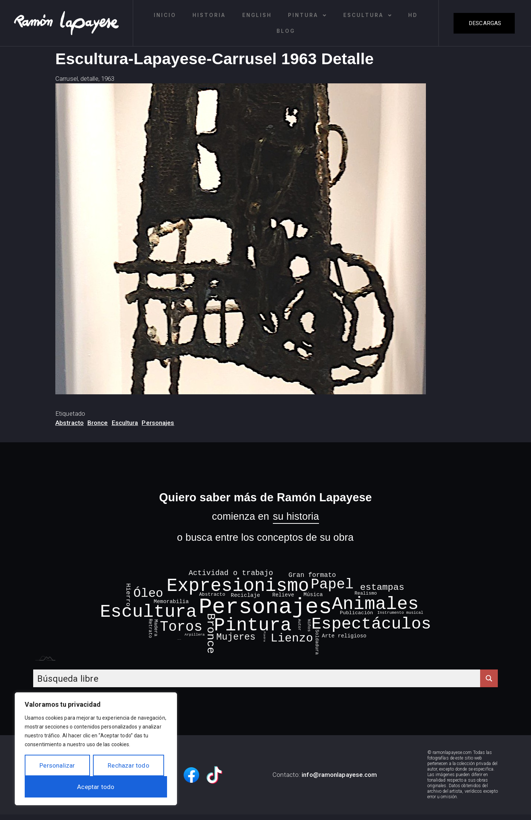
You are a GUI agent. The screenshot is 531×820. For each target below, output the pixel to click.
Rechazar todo (128, 765)
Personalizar (57, 765)
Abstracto (69, 422)
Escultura (367, 15)
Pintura (307, 15)
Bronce (97, 422)
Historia (209, 15)
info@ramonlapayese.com (339, 774)
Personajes (158, 422)
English (257, 15)
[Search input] (257, 678)
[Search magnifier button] (489, 678)
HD (413, 15)
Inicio (165, 15)
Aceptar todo (95, 786)
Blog (286, 31)
